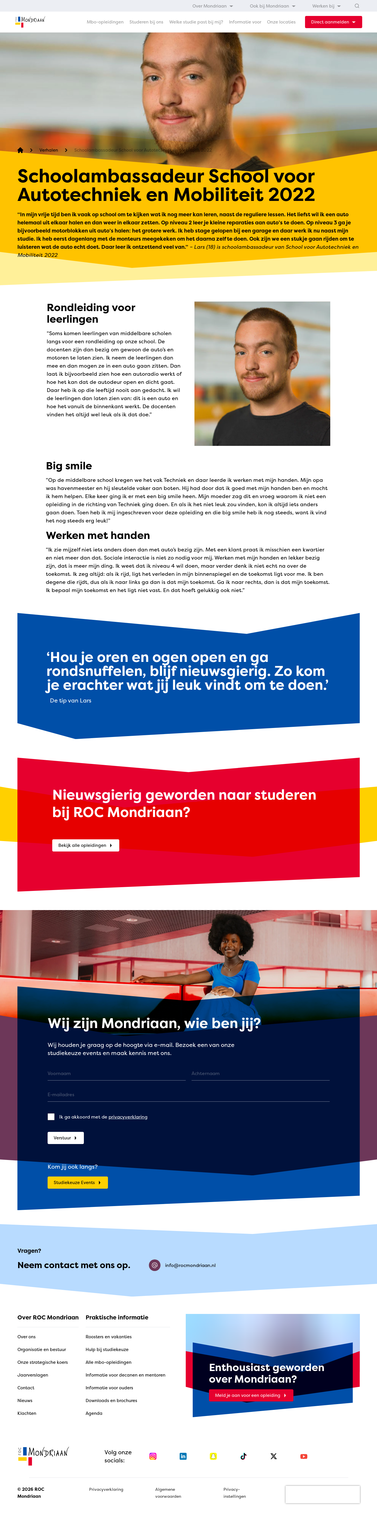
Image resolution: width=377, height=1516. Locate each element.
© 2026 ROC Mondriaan (30, 1492)
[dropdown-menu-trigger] (333, 22)
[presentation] (323, 1494)
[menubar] (267, 5)
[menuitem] (213, 5)
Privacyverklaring (106, 1489)
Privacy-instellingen (234, 1492)
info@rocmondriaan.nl (182, 1265)
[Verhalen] (48, 150)
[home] (30, 22)
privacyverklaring (128, 1117)
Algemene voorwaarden (168, 1492)
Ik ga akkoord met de (103, 1117)
